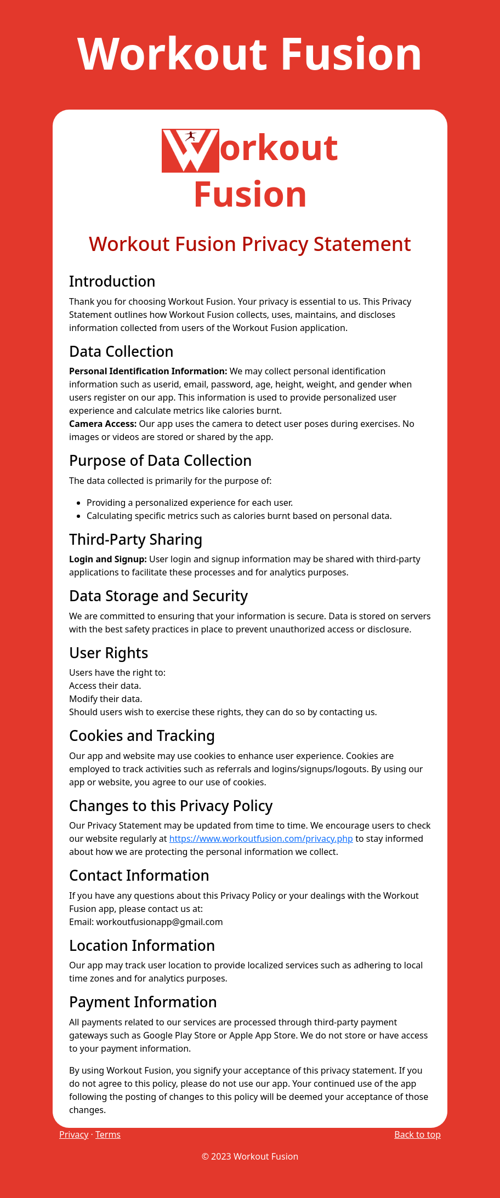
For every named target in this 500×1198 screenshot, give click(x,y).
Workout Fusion (250, 52)
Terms (108, 1134)
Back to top (417, 1134)
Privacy (73, 1134)
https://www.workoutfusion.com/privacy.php (261, 838)
